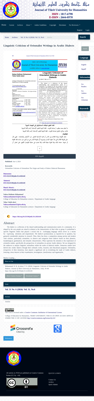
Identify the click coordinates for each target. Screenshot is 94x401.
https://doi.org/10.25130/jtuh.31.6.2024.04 (27, 216)
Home (4, 25)
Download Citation (32, 275)
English (83, 64)
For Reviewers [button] (74, 25)
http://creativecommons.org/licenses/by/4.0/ (41, 318)
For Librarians (84, 99)
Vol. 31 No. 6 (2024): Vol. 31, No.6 (32, 37)
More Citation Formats (14, 275)
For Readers (84, 85)
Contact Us (52, 379)
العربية (83, 69)
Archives (20, 25)
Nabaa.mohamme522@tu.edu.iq (14, 196)
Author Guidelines (40, 25)
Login (87, 30)
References (8, 338)
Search (85, 48)
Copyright (53, 25)
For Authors (84, 92)
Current (11, 25)
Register (79, 30)
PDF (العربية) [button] (39, 156)
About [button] (28, 25)
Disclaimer (62, 25)
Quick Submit (53, 384)
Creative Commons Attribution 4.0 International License (43, 312)
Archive (51, 382)
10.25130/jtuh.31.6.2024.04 (16, 176)
